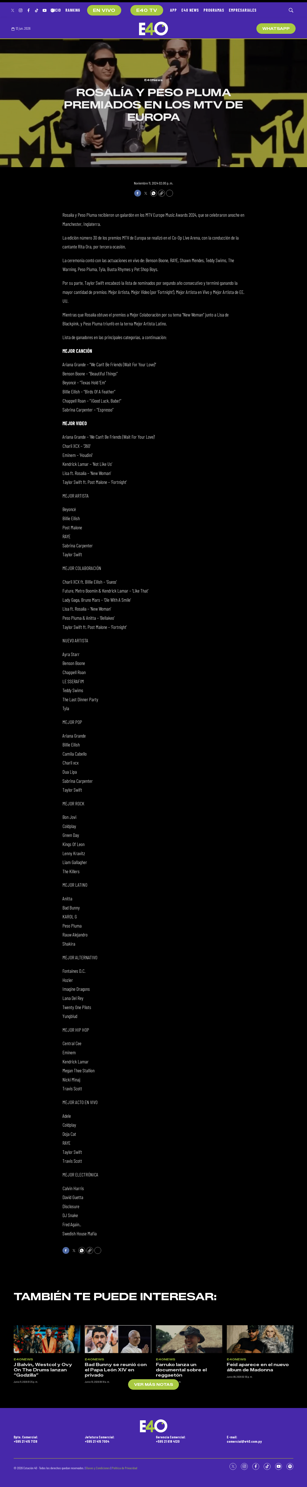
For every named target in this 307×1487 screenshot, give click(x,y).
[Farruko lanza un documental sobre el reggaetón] (189, 1383)
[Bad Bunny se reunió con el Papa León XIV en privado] (118, 1383)
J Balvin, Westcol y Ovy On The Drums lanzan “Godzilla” (43, 1413)
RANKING (72, 10)
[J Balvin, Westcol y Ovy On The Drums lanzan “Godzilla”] (47, 1383)
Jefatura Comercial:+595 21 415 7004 (99, 1439)
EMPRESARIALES (243, 10)
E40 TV (146, 10)
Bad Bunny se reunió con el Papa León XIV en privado (116, 1413)
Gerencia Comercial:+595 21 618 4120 (171, 1439)
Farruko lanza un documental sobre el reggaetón (181, 1413)
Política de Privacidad (124, 1468)
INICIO (56, 10)
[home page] (153, 28)
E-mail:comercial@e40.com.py (244, 1439)
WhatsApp (276, 28)
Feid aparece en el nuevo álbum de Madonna (258, 1411)
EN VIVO (104, 10)
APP (173, 10)
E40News (153, 80)
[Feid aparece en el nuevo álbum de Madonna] (260, 1383)
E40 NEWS (190, 10)
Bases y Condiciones (98, 1468)
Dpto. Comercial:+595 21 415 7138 (26, 1439)
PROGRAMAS (214, 10)
